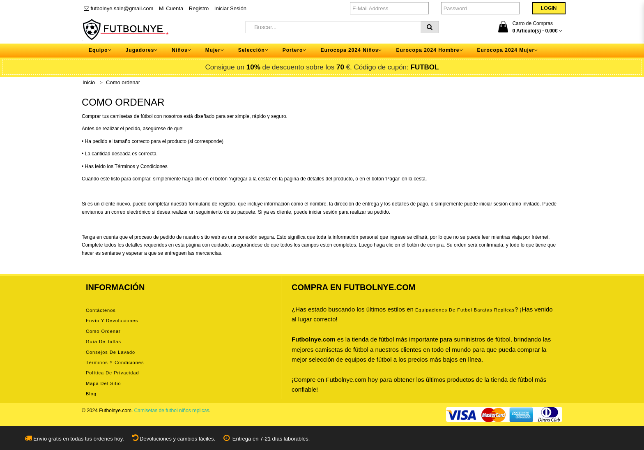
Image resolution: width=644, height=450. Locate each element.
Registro (199, 8)
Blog (91, 393)
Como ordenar (123, 82)
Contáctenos (101, 310)
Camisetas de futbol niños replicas (171, 410)
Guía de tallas (103, 341)
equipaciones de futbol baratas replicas (465, 309)
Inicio (89, 82)
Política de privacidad (112, 372)
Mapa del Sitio (103, 383)
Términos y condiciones (115, 362)
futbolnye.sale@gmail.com (118, 8)
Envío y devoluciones (112, 320)
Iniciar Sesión (230, 8)
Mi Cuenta (171, 8)
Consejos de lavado (110, 352)
